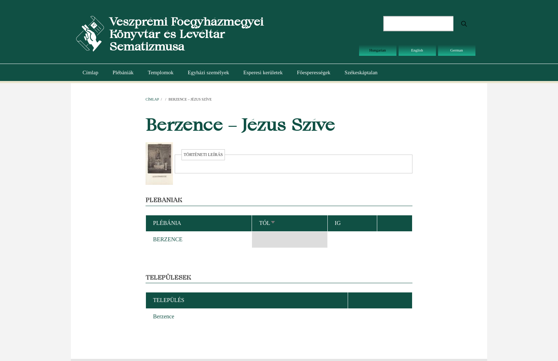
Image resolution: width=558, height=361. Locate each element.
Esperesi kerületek (263, 72)
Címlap (90, 72)
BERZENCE (168, 239)
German (456, 50)
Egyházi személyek (208, 72)
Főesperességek (313, 72)
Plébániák (122, 72)
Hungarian (377, 50)
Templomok (160, 72)
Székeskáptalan (360, 72)
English (417, 50)
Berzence (163, 316)
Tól (267, 223)
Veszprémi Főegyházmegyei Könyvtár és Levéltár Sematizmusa (186, 34)
